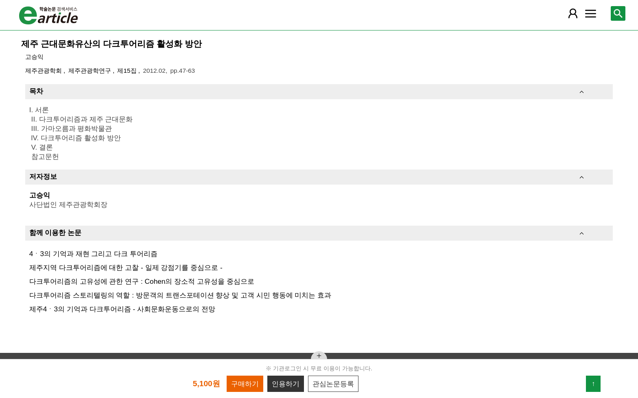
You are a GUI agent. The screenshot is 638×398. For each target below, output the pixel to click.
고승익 (34, 56)
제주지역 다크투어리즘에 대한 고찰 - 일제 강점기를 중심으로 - (126, 267)
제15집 (127, 70)
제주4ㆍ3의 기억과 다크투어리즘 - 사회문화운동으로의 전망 (122, 309)
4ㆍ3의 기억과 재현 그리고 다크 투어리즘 (93, 254)
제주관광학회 (44, 70)
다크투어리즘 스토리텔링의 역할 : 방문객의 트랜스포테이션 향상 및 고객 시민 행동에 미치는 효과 (180, 295)
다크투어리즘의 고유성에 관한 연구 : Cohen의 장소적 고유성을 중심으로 (141, 281)
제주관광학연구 (90, 70)
